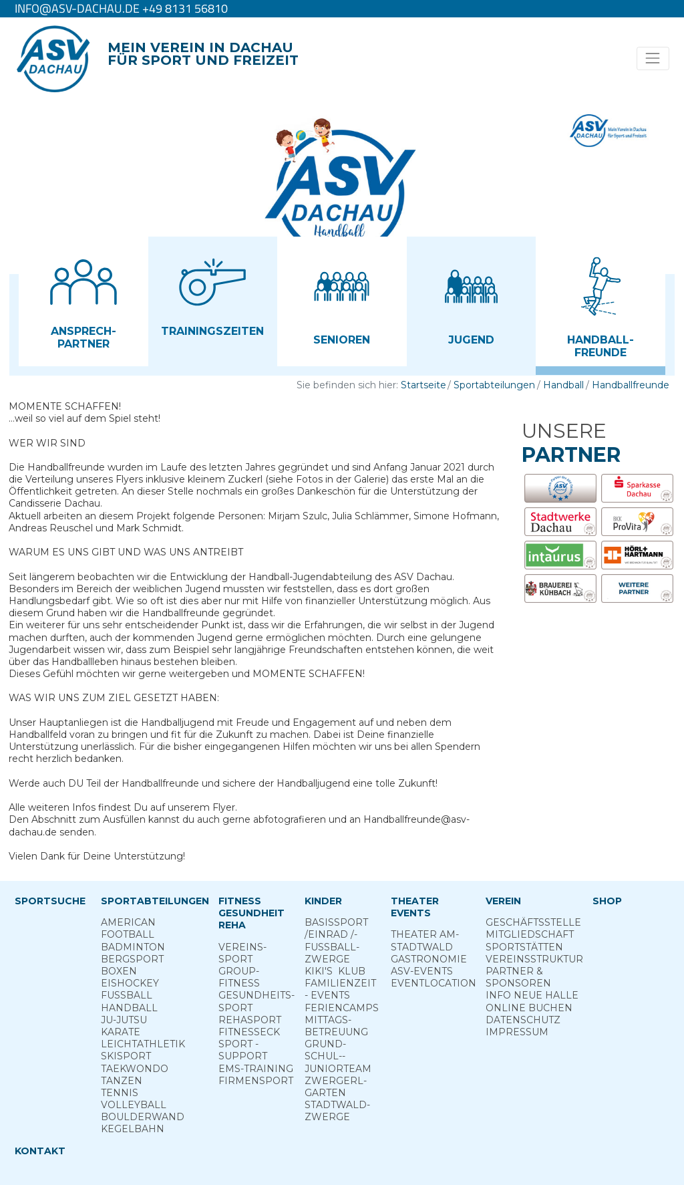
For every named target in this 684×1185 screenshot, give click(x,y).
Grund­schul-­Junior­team (338, 1056)
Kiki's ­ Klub (335, 971)
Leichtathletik (143, 1044)
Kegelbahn (132, 1129)
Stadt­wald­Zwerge (337, 1111)
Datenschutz (523, 1020)
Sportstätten (524, 947)
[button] (83, 297)
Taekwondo (134, 1069)
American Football (128, 928)
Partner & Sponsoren (518, 977)
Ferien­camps (342, 1008)
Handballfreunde (630, 385)
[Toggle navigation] (653, 58)
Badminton (133, 947)
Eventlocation (433, 983)
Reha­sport (249, 1020)
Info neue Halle (532, 995)
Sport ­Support (242, 1050)
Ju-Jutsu (124, 1020)
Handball (563, 385)
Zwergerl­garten (336, 1087)
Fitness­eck (249, 1032)
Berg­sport (132, 959)
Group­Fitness (239, 977)
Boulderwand (142, 1117)
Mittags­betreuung (336, 1026)
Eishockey (130, 983)
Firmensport (255, 1081)
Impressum (517, 1032)
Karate (120, 1032)
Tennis (119, 1093)
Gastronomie (429, 959)
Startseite (423, 385)
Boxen (119, 971)
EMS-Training (255, 1069)
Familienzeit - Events (340, 989)
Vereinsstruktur (534, 959)
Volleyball (133, 1105)
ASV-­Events (422, 971)
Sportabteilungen (494, 385)
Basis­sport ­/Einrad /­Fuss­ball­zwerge (336, 940)
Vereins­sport (242, 953)
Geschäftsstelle (533, 922)
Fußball (126, 995)
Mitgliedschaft (530, 934)
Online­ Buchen (529, 1008)
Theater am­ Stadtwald (425, 940)
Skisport (126, 1056)
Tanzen (121, 1081)
